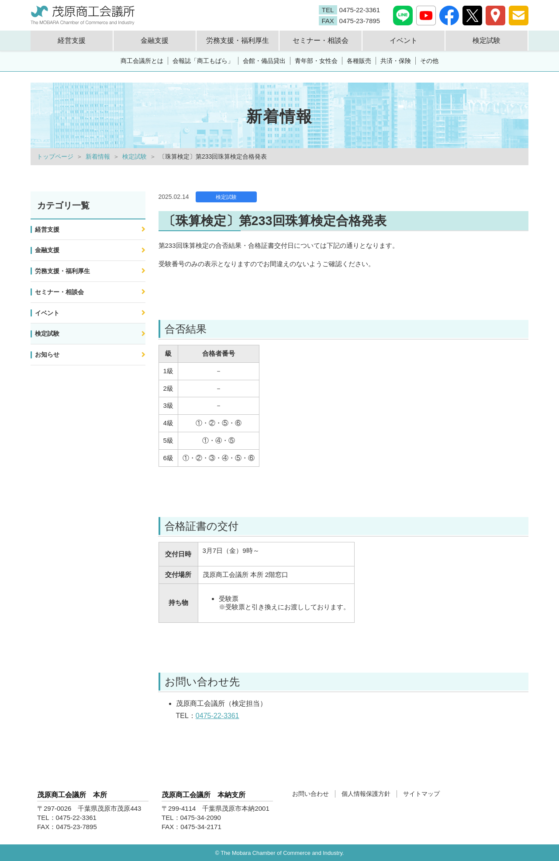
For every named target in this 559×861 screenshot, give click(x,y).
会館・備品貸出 (264, 60)
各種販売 (359, 60)
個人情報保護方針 (366, 793)
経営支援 (47, 229)
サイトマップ (421, 793)
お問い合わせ (310, 793)
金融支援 (47, 249)
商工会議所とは (142, 60)
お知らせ (47, 354)
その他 (429, 60)
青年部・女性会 (316, 60)
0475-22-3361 (217, 715)
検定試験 (134, 156)
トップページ (55, 156)
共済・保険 (395, 60)
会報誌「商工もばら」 (203, 60)
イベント (47, 312)
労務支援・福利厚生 (62, 270)
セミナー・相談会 (59, 291)
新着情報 (98, 156)
